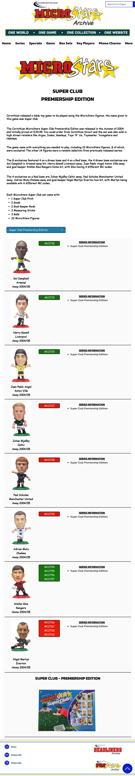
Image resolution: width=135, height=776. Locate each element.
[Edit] (127, 768)
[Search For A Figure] (117, 4)
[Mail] (7, 755)
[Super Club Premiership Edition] (36, 230)
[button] (20, 43)
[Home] (7, 746)
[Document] (7, 763)
